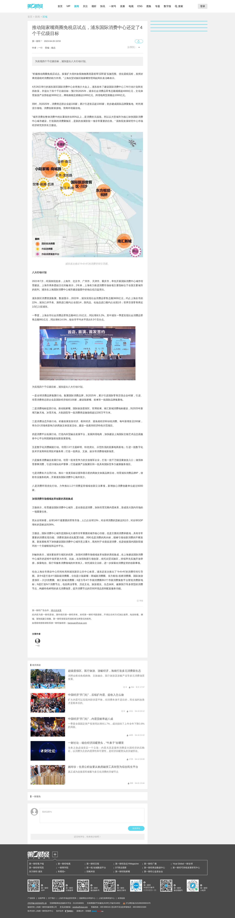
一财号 (112, 6)
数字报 (167, 6)
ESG (140, 6)
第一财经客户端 (36, 863)
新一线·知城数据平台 (96, 867)
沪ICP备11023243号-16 (37, 903)
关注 (85, 6)
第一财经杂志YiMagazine (127, 863)
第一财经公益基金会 (153, 871)
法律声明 (41, 898)
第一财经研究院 (36, 867)
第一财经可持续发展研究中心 (186, 867)
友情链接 (121, 898)
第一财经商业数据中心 (154, 867)
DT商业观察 (120, 867)
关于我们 (51, 898)
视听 (94, 6)
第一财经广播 (150, 863)
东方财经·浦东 (35, 871)
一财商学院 (63, 867)
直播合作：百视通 (83, 911)
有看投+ (61, 871)
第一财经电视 (64, 863)
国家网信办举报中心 (87, 898)
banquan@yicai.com (77, 623)
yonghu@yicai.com (80, 907)
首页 (60, 6)
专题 (157, 6)
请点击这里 (56, 610)
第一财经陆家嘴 (122, 871)
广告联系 (31, 898)
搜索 (180, 6)
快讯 (102, 6)
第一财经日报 (92, 863)
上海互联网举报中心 (106, 898)
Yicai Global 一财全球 (183, 863)
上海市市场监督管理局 (67, 898)
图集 (148, 6)
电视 (131, 6)
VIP (68, 6)
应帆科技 (90, 871)
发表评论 (136, 828)
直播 (122, 6)
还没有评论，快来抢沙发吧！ (87, 836)
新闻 (76, 6)
